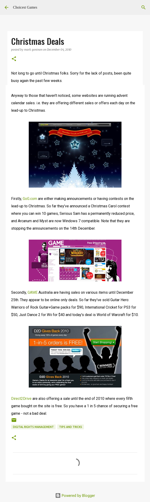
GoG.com (30, 198)
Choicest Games (25, 7)
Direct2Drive (21, 398)
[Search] (143, 7)
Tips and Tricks (70, 426)
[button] (14, 59)
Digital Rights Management (33, 426)
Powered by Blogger (75, 495)
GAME (33, 292)
